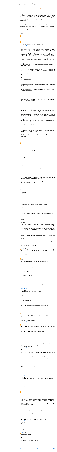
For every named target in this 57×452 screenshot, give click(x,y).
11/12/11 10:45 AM (24, 117)
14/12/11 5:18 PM (24, 384)
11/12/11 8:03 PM (24, 246)
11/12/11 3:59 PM (24, 220)
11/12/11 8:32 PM (24, 255)
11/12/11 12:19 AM (24, 45)
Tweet (20, 9)
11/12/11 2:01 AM (24, 75)
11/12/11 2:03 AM (24, 94)
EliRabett (22, 96)
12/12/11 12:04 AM (24, 288)
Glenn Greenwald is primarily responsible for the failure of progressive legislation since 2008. (35, 8)
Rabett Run (28, 3)
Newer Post (21, 448)
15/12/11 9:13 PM (24, 435)
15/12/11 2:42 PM (24, 430)
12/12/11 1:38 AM (24, 321)
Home (37, 448)
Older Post (54, 448)
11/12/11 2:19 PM (24, 190)
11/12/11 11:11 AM (24, 125)
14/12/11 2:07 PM (24, 375)
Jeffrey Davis (22, 248)
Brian (22, 63)
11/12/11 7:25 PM (24, 236)
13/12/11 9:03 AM (24, 347)
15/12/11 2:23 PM (24, 420)
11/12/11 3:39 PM (24, 205)
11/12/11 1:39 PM (24, 154)
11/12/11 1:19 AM (24, 61)
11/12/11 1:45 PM (24, 163)
